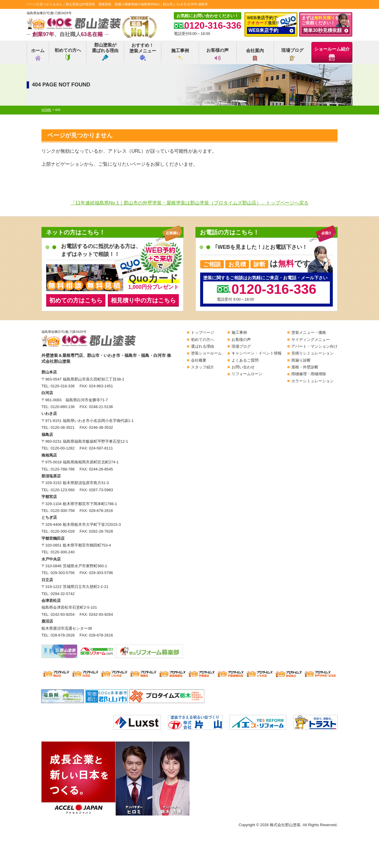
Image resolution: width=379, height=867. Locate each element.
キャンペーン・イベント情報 (257, 353)
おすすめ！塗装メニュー (142, 52)
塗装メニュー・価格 (308, 332)
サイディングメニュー (310, 339)
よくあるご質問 (245, 360)
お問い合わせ (243, 367)
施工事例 (180, 54)
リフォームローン (247, 374)
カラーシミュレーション (312, 381)
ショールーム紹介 (332, 53)
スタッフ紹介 (202, 367)
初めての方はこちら (75, 300)
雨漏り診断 (301, 360)
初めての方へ (67, 54)
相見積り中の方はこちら (143, 300)
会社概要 (198, 360)
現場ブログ (292, 54)
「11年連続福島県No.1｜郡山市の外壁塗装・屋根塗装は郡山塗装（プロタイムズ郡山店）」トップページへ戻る (189, 202)
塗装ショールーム (206, 353)
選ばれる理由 (202, 346)
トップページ (202, 332)
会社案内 (255, 54)
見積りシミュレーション (312, 353)
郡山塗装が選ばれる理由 (105, 51)
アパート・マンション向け (314, 346)
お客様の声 (217, 54)
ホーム (37, 54)
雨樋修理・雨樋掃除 (308, 374)
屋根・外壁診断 (304, 367)
